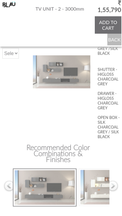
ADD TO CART (108, 24)
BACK (114, 39)
